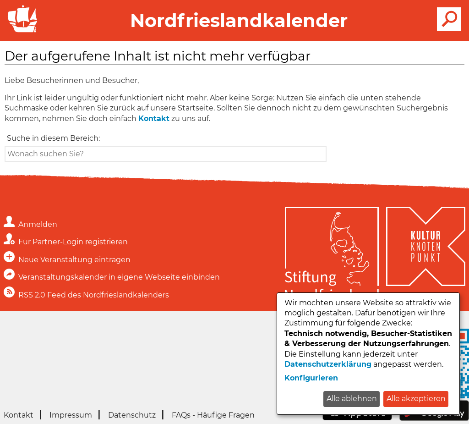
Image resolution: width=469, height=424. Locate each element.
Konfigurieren (311, 378)
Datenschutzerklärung (327, 364)
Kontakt (153, 118)
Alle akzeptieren (416, 398)
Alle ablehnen (352, 398)
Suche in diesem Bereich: (53, 138)
